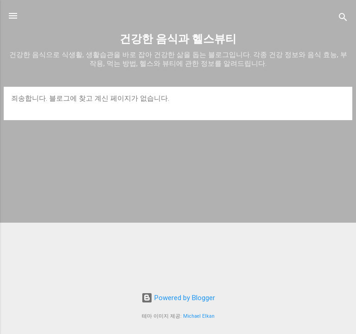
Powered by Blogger (178, 298)
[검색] (343, 19)
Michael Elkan (199, 316)
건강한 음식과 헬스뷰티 (178, 38)
